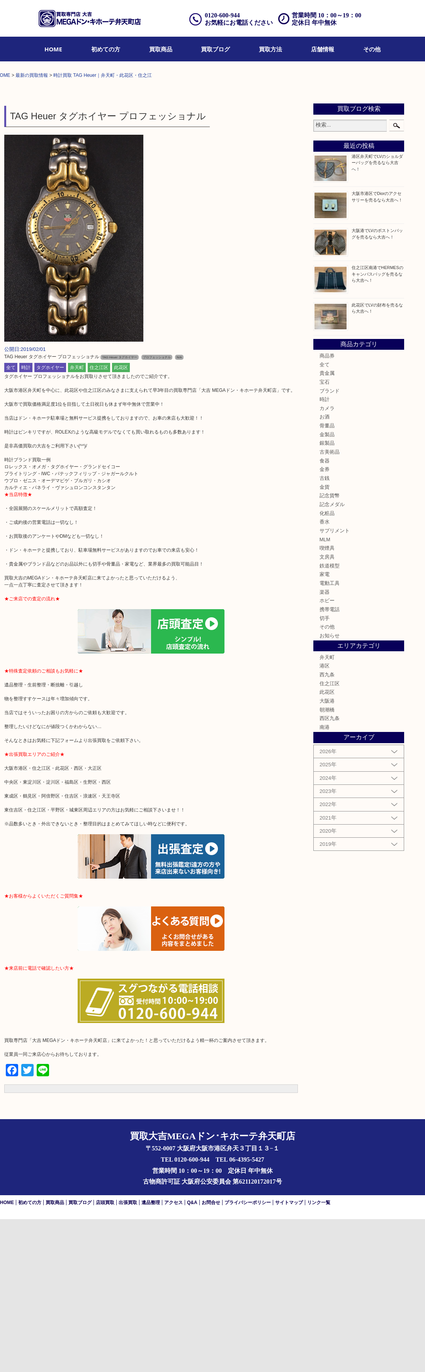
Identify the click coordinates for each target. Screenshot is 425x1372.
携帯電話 (330, 762)
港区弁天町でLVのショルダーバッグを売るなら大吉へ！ (377, 315)
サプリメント (335, 683)
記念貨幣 (330, 648)
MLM (325, 692)
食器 (325, 614)
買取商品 (160, 49)
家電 (325, 727)
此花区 (121, 520)
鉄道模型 (330, 718)
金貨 (325, 640)
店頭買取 (105, 1355)
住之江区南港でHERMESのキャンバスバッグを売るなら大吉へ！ (377, 426)
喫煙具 (327, 701)
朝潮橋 (327, 863)
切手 (325, 771)
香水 (325, 675)
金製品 (327, 587)
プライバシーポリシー (247, 1355)
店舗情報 (322, 49)
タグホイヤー (50, 520)
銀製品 (327, 596)
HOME (53, 49)
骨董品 (327, 578)
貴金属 (327, 526)
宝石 (325, 535)
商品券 (327, 509)
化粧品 (327, 666)
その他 (372, 49)
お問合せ (211, 1355)
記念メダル (332, 657)
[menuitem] (53, 49)
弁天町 (77, 520)
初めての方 (105, 49)
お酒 (325, 570)
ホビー (327, 753)
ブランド (330, 543)
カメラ (327, 561)
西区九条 (330, 871)
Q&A (192, 1355)
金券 (325, 622)
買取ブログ (215, 49)
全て (10, 520)
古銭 (325, 631)
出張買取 (128, 1355)
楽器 (325, 744)
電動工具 (330, 736)
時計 (26, 520)
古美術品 (330, 605)
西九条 (327, 827)
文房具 (327, 710)
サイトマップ (289, 1355)
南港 (325, 880)
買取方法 (270, 49)
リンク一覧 (318, 1355)
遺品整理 (150, 1355)
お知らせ (330, 788)
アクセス (173, 1355)
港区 (325, 819)
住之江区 (99, 520)
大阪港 (327, 854)
